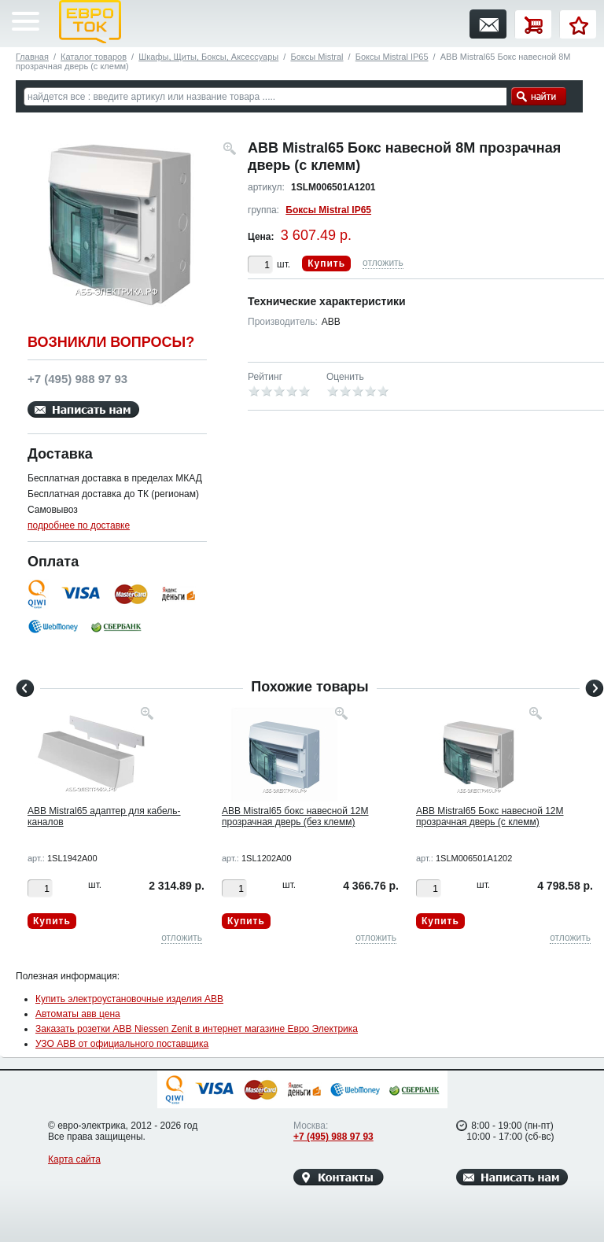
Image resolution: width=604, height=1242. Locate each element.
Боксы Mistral (316, 56)
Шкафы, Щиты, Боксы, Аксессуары (208, 56)
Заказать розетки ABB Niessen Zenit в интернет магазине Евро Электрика (196, 1028)
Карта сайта (74, 1159)
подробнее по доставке (79, 525)
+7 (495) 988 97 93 (333, 1136)
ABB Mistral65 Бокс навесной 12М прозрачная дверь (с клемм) (490, 816)
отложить (383, 262)
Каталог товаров (94, 56)
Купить (326, 263)
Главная (32, 56)
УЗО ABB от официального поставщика (121, 1043)
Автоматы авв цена (77, 1013)
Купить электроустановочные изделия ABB (129, 998)
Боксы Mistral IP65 (392, 56)
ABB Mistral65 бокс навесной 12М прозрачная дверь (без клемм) (295, 816)
